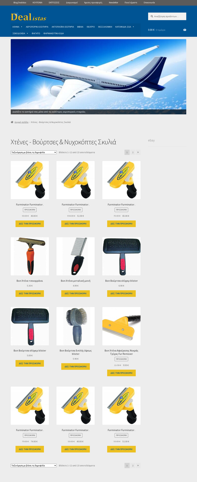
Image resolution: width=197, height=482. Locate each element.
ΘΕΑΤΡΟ (91, 26)
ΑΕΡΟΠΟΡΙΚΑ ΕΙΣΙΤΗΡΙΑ (37, 26)
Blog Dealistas (20, 2)
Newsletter (113, 2)
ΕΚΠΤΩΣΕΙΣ (54, 2)
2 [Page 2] (132, 152)
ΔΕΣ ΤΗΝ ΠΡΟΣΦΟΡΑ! (30, 223)
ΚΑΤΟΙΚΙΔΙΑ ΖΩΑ (124, 26)
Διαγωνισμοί (72, 2)
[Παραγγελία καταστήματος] (34, 152)
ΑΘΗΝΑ (17, 26)
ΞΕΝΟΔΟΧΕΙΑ (20, 33)
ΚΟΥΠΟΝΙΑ (37, 2)
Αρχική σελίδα (21, 122)
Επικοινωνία (149, 2)
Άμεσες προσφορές (93, 2)
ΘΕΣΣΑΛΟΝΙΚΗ (105, 26)
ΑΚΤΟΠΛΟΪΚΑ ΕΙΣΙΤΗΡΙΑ (63, 26)
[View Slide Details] (98, 76)
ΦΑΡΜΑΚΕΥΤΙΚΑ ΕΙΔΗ (53, 33)
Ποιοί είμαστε (131, 2)
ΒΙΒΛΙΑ (80, 26)
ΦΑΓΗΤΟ (36, 33)
